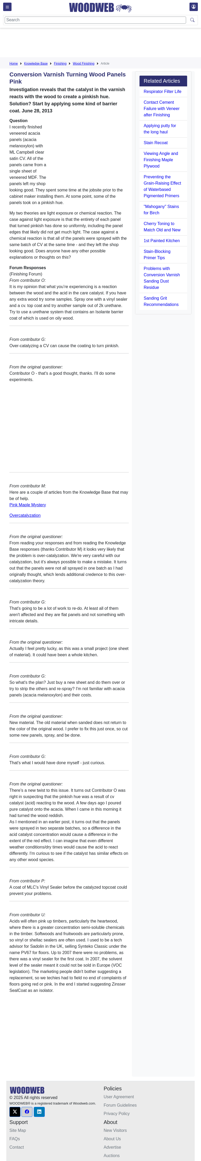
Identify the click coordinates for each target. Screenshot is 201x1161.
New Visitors (115, 1130)
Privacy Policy (117, 1113)
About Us (112, 1139)
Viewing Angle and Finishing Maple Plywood (161, 159)
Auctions (112, 1155)
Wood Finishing (83, 63)
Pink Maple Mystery (27, 505)
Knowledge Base (36, 63)
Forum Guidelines (120, 1105)
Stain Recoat (156, 142)
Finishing (60, 63)
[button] (14, 1112)
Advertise (112, 1147)
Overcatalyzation (25, 515)
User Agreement (119, 1097)
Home (13, 63)
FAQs (14, 1139)
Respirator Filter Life (162, 91)
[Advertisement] (104, 43)
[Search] (95, 20)
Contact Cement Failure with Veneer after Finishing (162, 108)
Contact (16, 1147)
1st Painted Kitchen (162, 240)
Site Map (17, 1130)
